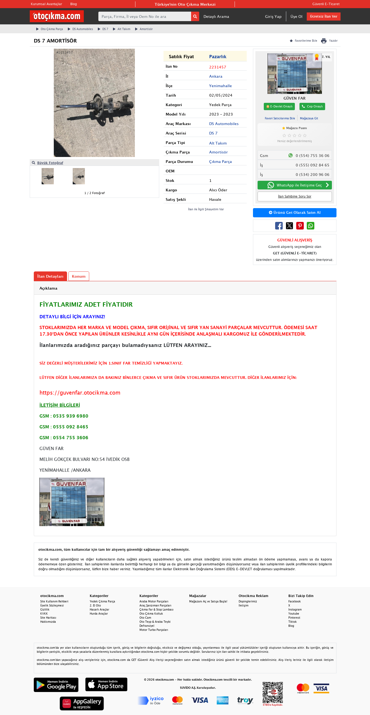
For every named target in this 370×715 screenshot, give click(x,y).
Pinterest (294, 617)
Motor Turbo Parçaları (153, 629)
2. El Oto (95, 605)
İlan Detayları (50, 276)
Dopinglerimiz (248, 601)
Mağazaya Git (309, 118)
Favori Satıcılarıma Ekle (280, 118)
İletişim (243, 605)
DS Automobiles (80, 29)
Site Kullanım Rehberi (54, 601)
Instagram (295, 609)
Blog (73, 4)
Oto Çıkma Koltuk (151, 613)
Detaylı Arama (216, 16)
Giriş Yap (273, 16)
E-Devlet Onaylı (279, 106)
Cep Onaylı (312, 106)
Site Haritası (48, 617)
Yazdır (329, 41)
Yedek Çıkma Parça (102, 601)
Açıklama (48, 288)
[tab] (185, 288)
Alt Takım (121, 29)
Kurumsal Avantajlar (46, 4)
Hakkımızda (48, 621)
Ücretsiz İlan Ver (323, 16)
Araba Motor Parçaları (153, 601)
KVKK (44, 613)
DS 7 (103, 29)
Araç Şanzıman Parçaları (155, 605)
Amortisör (144, 29)
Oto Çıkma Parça (49, 29)
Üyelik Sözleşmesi (52, 605)
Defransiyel (146, 625)
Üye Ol (296, 16)
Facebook (294, 601)
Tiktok (292, 621)
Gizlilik (44, 609)
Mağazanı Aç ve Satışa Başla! (208, 601)
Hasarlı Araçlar (99, 609)
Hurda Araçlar (99, 613)
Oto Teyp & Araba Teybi (155, 621)
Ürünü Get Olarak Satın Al (295, 212)
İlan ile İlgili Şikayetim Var (206, 209)
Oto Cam (145, 617)
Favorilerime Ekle (303, 40)
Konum (79, 276)
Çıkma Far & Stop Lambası (156, 609)
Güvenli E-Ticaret (325, 4)
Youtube (293, 613)
